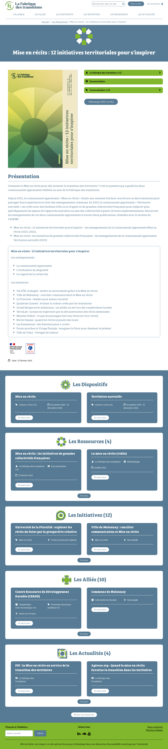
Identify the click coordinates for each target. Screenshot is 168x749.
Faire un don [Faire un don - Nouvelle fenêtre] (136, 3)
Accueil (45, 21)
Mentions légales (154, 730)
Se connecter (155, 3)
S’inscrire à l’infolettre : (16, 727)
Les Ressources (60, 21)
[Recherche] (123, 3)
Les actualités (146, 14)
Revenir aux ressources (84, 714)
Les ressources (119, 14)
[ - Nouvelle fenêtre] (85, 734)
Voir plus (84, 495)
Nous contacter (155, 727)
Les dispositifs (64, 14)
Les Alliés (40, 14)
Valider (40, 733)
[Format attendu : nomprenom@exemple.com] (19, 733)
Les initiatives (92, 14)
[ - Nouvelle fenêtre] (79, 734)
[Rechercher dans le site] (106, 3)
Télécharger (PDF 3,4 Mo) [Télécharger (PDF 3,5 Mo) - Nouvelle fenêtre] (101, 101)
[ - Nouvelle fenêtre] (89, 734)
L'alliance (18, 14)
